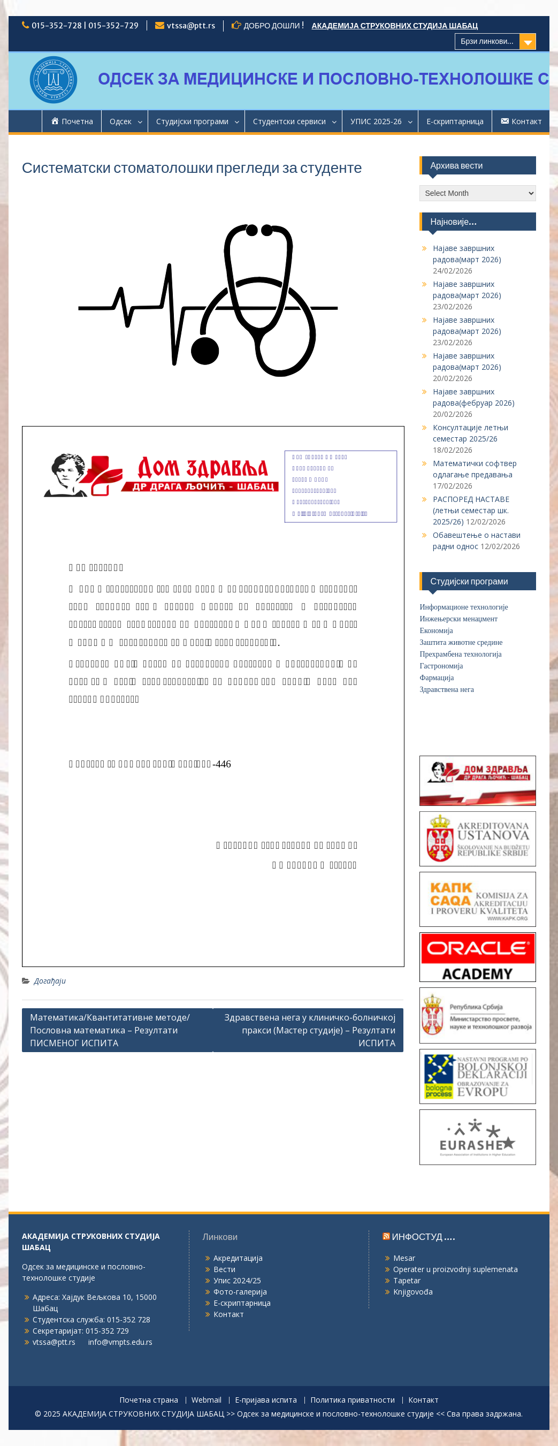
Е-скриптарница (455, 121)
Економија (436, 631)
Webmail (206, 1400)
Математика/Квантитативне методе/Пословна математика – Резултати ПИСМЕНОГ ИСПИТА (110, 1030)
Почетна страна (148, 1400)
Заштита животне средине (460, 642)
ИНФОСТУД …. (423, 1237)
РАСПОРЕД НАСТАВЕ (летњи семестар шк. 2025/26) (471, 510)
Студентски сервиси (289, 121)
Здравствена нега (446, 690)
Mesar (404, 1258)
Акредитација (238, 1258)
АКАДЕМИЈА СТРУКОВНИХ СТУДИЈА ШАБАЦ (395, 26)
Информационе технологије (463, 607)
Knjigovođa (413, 1292)
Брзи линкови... (487, 41)
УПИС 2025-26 (376, 121)
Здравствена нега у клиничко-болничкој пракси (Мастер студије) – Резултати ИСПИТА (310, 1030)
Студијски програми (192, 121)
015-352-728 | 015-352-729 (85, 26)
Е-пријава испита (266, 1400)
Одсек (121, 121)
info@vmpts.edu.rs (120, 1342)
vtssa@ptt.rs (191, 26)
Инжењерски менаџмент (458, 619)
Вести (224, 1269)
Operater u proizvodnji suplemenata (455, 1269)
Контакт (228, 1314)
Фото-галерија (240, 1292)
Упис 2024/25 (237, 1280)
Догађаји (50, 981)
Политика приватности (352, 1400)
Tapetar (407, 1280)
